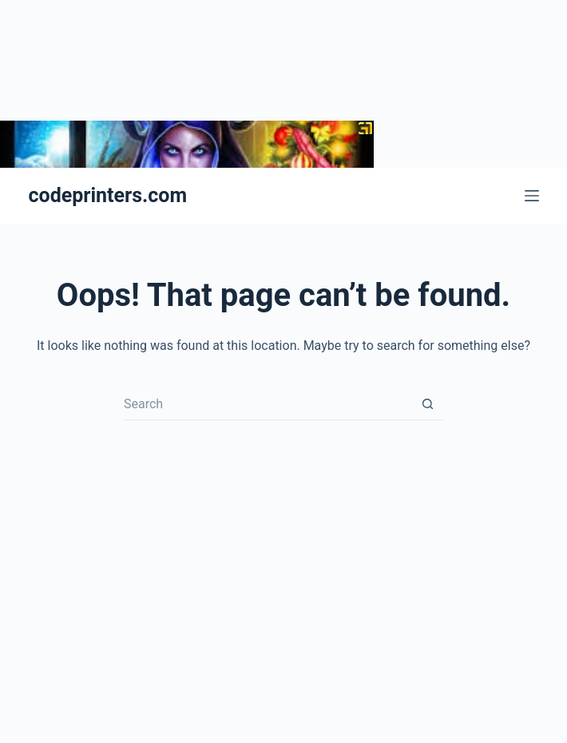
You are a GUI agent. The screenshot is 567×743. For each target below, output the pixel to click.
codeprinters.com (108, 195)
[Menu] (532, 196)
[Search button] (427, 404)
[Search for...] (267, 404)
